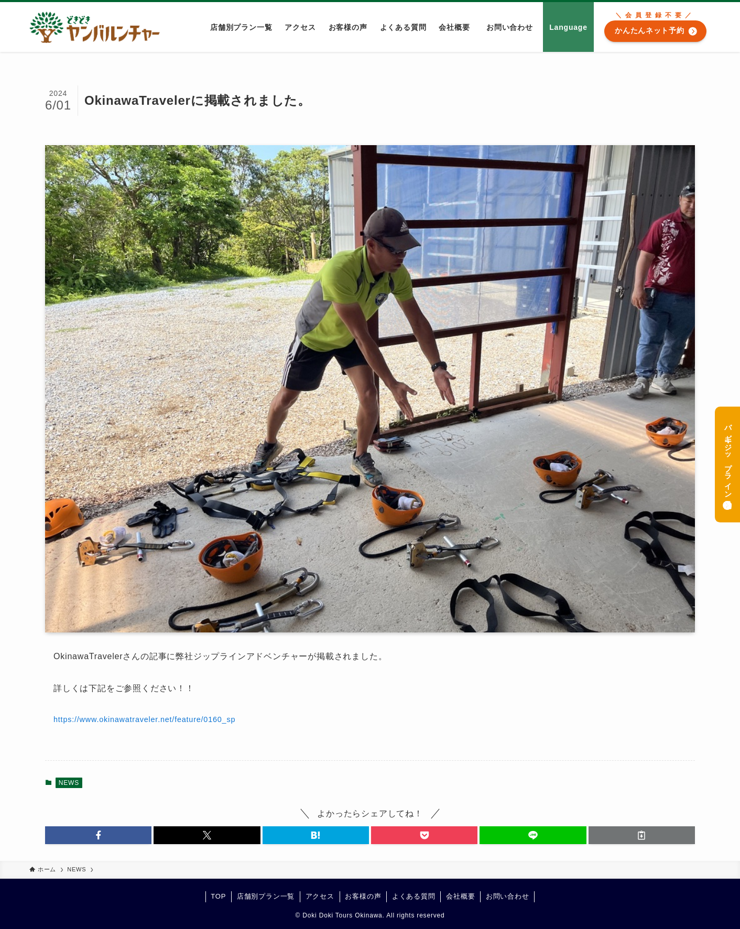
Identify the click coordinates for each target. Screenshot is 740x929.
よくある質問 (414, 896)
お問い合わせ (507, 896)
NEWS (69, 782)
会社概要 (460, 896)
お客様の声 (363, 896)
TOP (218, 896)
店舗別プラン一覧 (266, 896)
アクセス (320, 896)
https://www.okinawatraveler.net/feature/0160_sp (144, 719)
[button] (98, 835)
